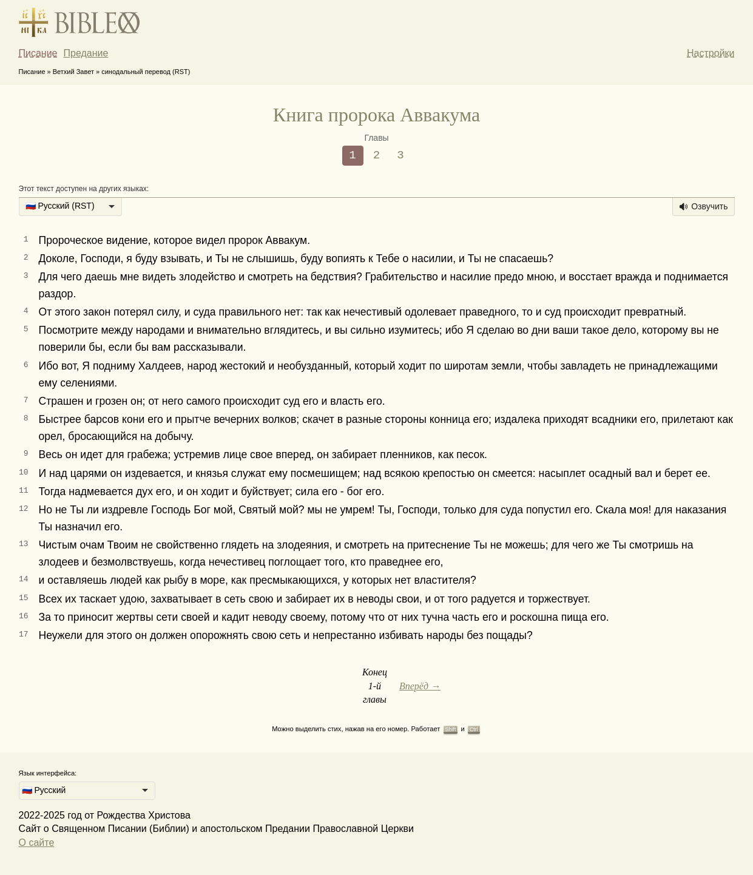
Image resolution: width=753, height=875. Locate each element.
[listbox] (70, 207)
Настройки (710, 53)
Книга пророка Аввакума (376, 115)
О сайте (37, 842)
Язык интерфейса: (48, 773)
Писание (38, 53)
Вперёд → (420, 686)
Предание (86, 53)
